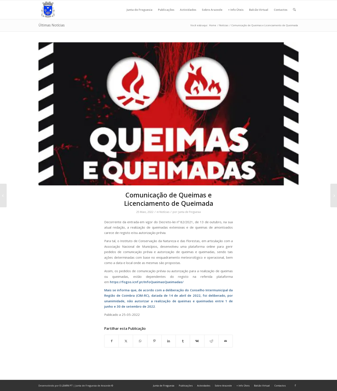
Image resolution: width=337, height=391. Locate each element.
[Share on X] (126, 341)
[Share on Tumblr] (183, 341)
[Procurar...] (294, 9)
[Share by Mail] (226, 341)
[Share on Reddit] (211, 341)
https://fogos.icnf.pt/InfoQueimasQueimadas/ (147, 282)
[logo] (47, 9)
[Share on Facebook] (111, 341)
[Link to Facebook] (295, 385)
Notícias (164, 212)
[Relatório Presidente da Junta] (3, 195)
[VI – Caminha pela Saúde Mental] (333, 195)
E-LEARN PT (66, 385)
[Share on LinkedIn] (169, 341)
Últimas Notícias (51, 25)
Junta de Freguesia (189, 212)
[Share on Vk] (197, 341)
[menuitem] (139, 9)
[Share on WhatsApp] (140, 341)
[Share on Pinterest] (154, 341)
